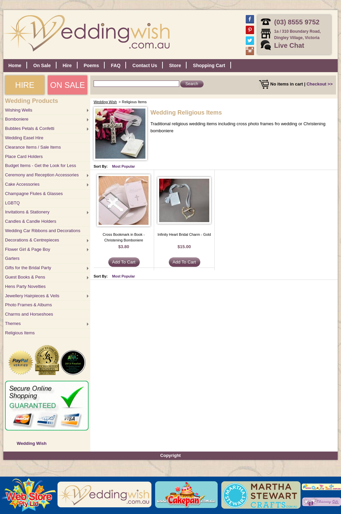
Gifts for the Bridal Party (28, 267)
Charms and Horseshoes (29, 314)
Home (14, 65)
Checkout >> (320, 84)
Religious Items (20, 332)
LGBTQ (12, 202)
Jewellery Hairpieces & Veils (32, 295)
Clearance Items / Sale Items (33, 147)
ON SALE (67, 85)
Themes (13, 323)
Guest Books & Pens (25, 277)
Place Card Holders (24, 156)
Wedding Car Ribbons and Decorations (42, 230)
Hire (67, 65)
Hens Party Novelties (25, 286)
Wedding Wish (31, 443)
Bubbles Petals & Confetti (29, 128)
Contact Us (144, 65)
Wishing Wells (18, 110)
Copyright (170, 455)
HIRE (24, 85)
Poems (91, 65)
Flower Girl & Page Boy (27, 249)
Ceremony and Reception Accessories (42, 174)
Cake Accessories (22, 184)
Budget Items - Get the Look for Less (40, 165)
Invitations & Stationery (27, 211)
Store (175, 65)
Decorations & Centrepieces (32, 239)
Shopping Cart (209, 65)
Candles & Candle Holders (30, 221)
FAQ (116, 65)
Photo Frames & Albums (28, 304)
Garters (12, 258)
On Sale (42, 65)
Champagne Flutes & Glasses (34, 193)
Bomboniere (16, 119)
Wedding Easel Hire (24, 137)
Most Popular (123, 166)
